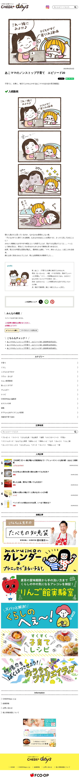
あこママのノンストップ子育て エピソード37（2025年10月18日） (32, 348)
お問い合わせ (8, 708)
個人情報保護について (11, 712)
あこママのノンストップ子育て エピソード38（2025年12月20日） (32, 345)
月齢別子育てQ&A (7, 417)
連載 (2, 408)
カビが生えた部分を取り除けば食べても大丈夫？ (31, 472)
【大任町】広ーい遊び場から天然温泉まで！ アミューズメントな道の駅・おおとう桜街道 (45, 461)
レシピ (15, 495)
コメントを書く (12, 330)
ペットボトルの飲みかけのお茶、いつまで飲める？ (32, 503)
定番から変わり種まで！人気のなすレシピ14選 (30, 492)
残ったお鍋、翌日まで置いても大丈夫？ (27, 482)
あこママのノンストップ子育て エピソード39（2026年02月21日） (32, 342)
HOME (12, 767)
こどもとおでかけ (18, 465)
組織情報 (6, 703)
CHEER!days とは (9, 699)
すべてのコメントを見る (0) (29, 330)
